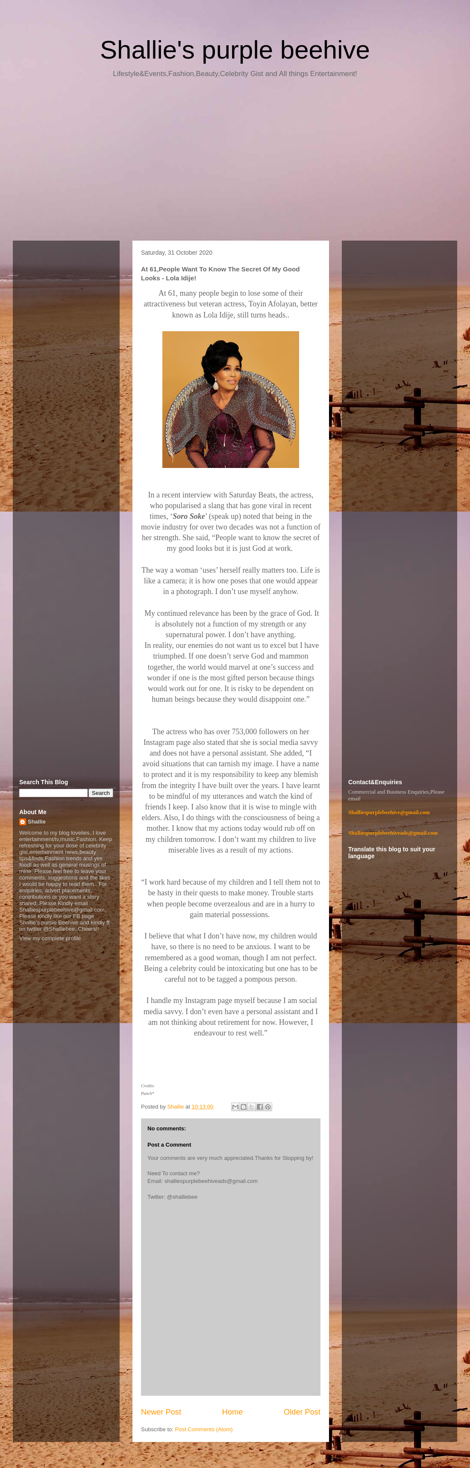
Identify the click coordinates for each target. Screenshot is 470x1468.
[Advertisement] (235, 162)
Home (232, 1412)
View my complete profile (50, 938)
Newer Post (161, 1412)
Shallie (37, 821)
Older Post (302, 1412)
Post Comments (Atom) (204, 1429)
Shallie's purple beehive (235, 49)
